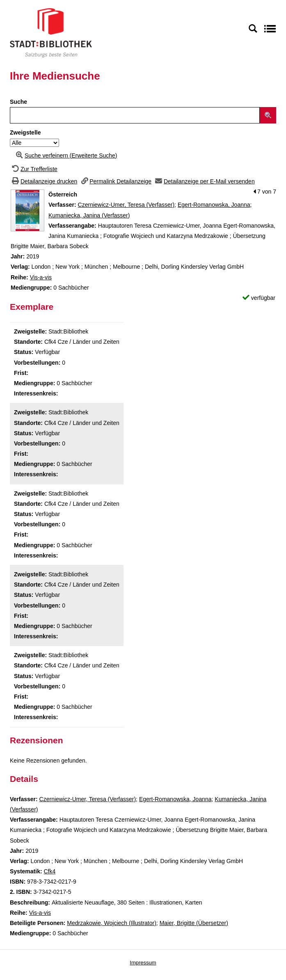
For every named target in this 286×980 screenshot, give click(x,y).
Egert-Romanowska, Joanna (214, 204)
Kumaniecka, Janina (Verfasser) (89, 215)
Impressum (143, 962)
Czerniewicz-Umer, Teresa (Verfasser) (126, 204)
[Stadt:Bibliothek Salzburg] (51, 32)
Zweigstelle (25, 132)
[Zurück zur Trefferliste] (33, 169)
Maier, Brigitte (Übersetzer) (194, 923)
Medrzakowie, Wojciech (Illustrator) (111, 923)
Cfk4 (49, 871)
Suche (18, 101)
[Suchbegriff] (135, 115)
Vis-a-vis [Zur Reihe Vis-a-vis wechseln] (41, 277)
